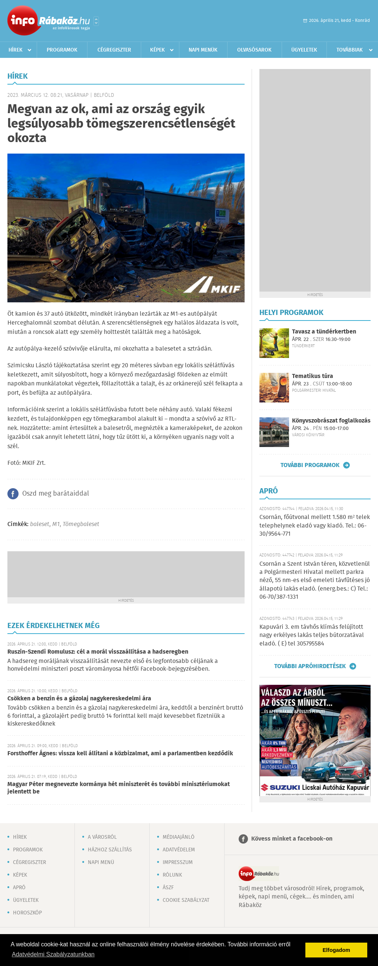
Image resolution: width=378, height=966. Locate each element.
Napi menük (203, 50)
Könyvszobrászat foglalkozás (331, 421)
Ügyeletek (304, 50)
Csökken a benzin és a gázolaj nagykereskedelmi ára (79, 698)
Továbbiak (349, 50)
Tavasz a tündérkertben (324, 331)
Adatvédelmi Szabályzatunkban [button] (53, 954)
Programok (62, 50)
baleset (39, 524)
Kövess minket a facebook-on (291, 839)
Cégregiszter (114, 50)
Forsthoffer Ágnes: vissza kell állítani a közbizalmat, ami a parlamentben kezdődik (120, 753)
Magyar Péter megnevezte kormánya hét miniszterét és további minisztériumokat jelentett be (118, 788)
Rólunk (172, 875)
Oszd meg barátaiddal (55, 494)
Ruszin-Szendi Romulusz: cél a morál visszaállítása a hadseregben (97, 652)
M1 (56, 524)
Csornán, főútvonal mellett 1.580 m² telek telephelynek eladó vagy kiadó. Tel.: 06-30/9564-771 (314, 526)
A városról (102, 837)
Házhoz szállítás (110, 850)
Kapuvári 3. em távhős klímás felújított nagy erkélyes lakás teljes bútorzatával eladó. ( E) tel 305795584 (311, 635)
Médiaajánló (179, 837)
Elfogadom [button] (336, 950)
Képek (157, 50)
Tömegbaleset (81, 524)
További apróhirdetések (310, 666)
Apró (19, 888)
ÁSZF (168, 888)
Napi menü (101, 862)
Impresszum (178, 862)
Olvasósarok (254, 50)
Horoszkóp (27, 913)
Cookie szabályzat (186, 900)
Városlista (96, 21)
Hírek (16, 50)
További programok (310, 465)
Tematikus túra (312, 376)
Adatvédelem (179, 850)
